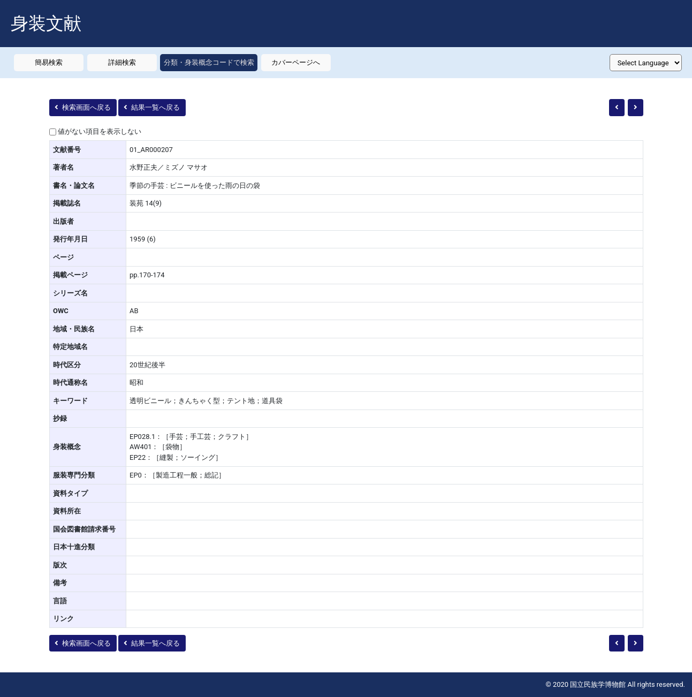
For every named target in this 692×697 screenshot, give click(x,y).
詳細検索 (122, 62)
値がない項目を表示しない (99, 131)
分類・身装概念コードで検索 (209, 62)
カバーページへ (295, 62)
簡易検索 (49, 62)
